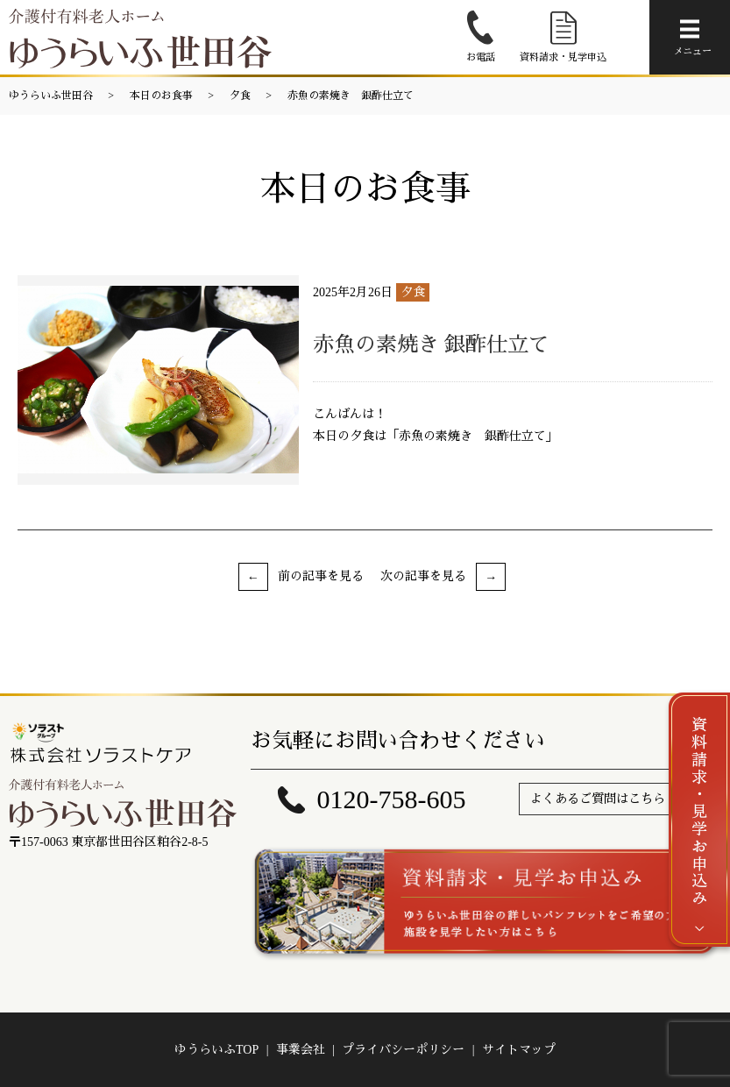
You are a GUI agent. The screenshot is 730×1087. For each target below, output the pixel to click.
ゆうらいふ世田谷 (51, 95)
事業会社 (300, 1049)
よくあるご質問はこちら (597, 799)
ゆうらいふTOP (216, 1049)
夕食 (240, 95)
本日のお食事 (161, 95)
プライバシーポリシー (403, 1049)
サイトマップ (519, 1049)
